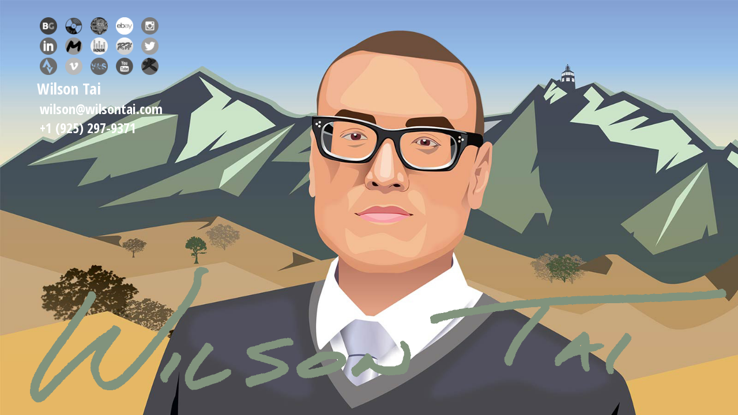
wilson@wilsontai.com (101, 108)
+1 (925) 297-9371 (88, 127)
